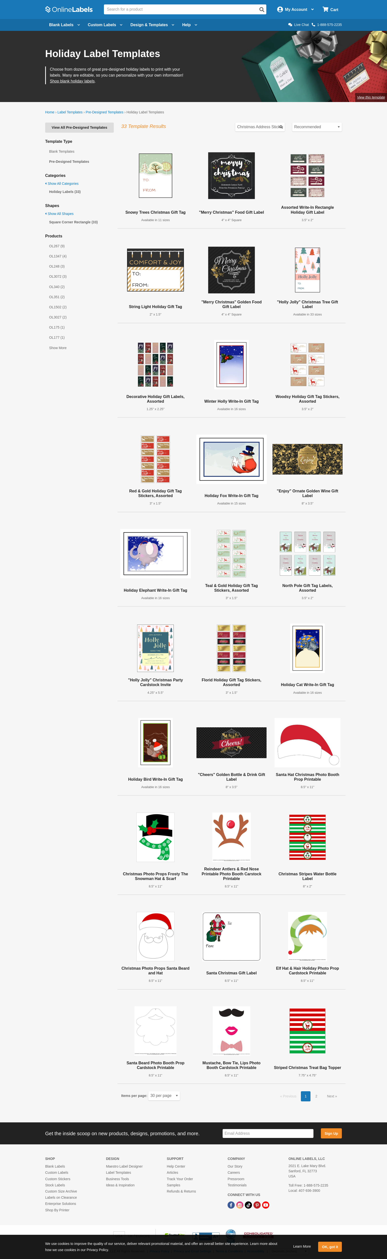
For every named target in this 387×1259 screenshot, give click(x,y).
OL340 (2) (57, 287)
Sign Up (331, 1133)
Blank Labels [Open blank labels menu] (64, 25)
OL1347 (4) (58, 256)
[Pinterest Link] (257, 1205)
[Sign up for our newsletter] (268, 1133)
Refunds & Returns (181, 1191)
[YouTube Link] (265, 1205)
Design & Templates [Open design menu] (152, 25)
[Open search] (261, 9)
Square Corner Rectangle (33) (73, 222)
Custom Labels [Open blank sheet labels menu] (105, 25)
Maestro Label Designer (124, 1166)
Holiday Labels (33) (65, 192)
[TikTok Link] (249, 1205)
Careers (234, 1173)
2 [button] (316, 1096)
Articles (172, 1173)
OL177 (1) (57, 337)
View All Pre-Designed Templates (79, 127)
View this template (371, 97)
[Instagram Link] (240, 1205)
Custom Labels (56, 1173)
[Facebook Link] (232, 1205)
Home (49, 112)
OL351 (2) (57, 297)
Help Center (176, 1166)
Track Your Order (180, 1179)
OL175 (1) (57, 327)
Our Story (235, 1166)
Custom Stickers (57, 1179)
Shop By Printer (57, 1210)
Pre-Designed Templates (104, 112)
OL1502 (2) (58, 307)
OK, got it (330, 1247)
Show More (58, 348)
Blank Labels (55, 1166)
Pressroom (236, 1179)
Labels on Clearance (61, 1197)
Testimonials (237, 1185)
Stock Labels (55, 1185)
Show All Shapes (59, 214)
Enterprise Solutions (60, 1204)
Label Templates (70, 112)
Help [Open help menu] (189, 25)
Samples (173, 1185)
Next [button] (331, 1096)
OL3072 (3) (58, 276)
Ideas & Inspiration (120, 1185)
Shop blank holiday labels (72, 81)
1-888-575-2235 (327, 25)
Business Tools (117, 1179)
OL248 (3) (57, 266)
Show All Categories (61, 184)
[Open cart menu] (330, 9)
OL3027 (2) (58, 317)
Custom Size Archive (61, 1191)
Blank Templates (61, 151)
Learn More (302, 1246)
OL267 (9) (57, 246)
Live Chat (298, 24)
